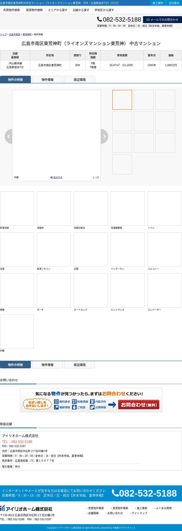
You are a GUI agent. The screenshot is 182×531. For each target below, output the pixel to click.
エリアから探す (57, 10)
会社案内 (174, 3)
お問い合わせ (138, 404)
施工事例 (158, 3)
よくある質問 (164, 508)
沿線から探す (81, 10)
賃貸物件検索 (34, 10)
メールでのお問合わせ (162, 19)
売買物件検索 (11, 10)
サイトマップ (139, 513)
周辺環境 (80, 79)
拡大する (56, 177)
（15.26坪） (127, 65)
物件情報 (47, 79)
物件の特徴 (15, 79)
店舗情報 (93, 513)
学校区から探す (104, 10)
